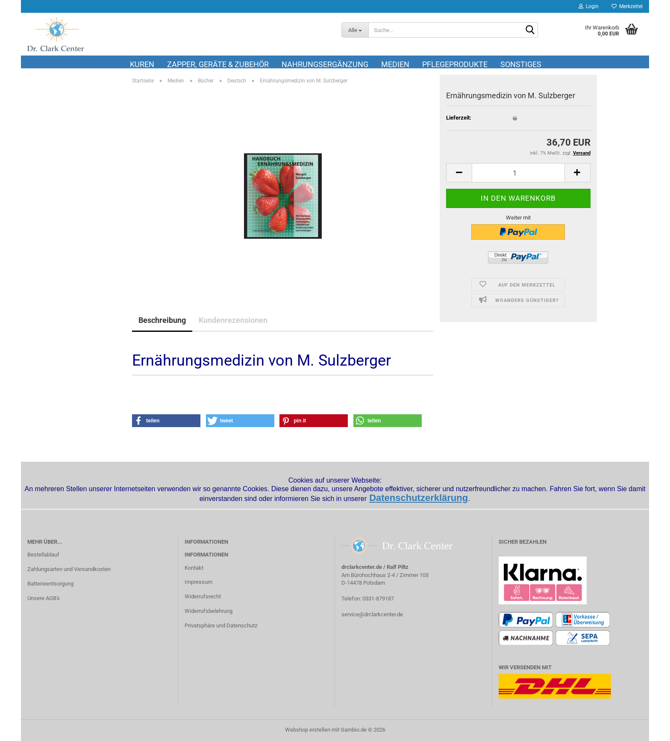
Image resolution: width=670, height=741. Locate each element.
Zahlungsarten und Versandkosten (69, 569)
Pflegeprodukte (455, 64)
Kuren (142, 64)
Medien (395, 64)
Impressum (198, 582)
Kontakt (194, 568)
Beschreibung (162, 320)
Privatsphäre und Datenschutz (221, 625)
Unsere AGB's (43, 598)
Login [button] (589, 6)
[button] (459, 172)
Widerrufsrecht (203, 596)
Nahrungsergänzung (325, 64)
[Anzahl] (518, 172)
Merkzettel (627, 6)
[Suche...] (354, 30)
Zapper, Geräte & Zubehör (218, 64)
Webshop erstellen (307, 729)
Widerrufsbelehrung (208, 611)
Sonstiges (520, 64)
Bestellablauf (43, 554)
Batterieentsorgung (50, 583)
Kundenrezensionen (233, 320)
